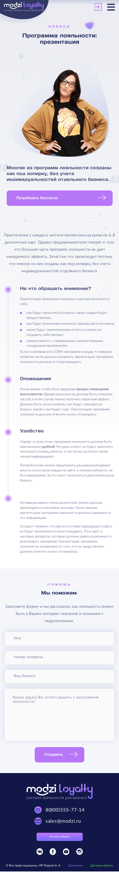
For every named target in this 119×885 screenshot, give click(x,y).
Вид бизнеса (24, 676)
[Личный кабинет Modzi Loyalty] (100, 7)
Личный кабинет (59, 836)
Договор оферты (101, 865)
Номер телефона (28, 657)
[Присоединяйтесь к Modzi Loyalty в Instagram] (79, 853)
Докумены (75, 865)
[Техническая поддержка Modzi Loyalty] (59, 810)
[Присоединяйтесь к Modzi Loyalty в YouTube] (66, 853)
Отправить (53, 755)
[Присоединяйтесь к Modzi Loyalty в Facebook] (53, 853)
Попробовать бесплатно (37, 198)
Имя (17, 638)
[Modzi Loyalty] (32, 7)
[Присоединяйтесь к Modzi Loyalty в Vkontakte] (39, 853)
